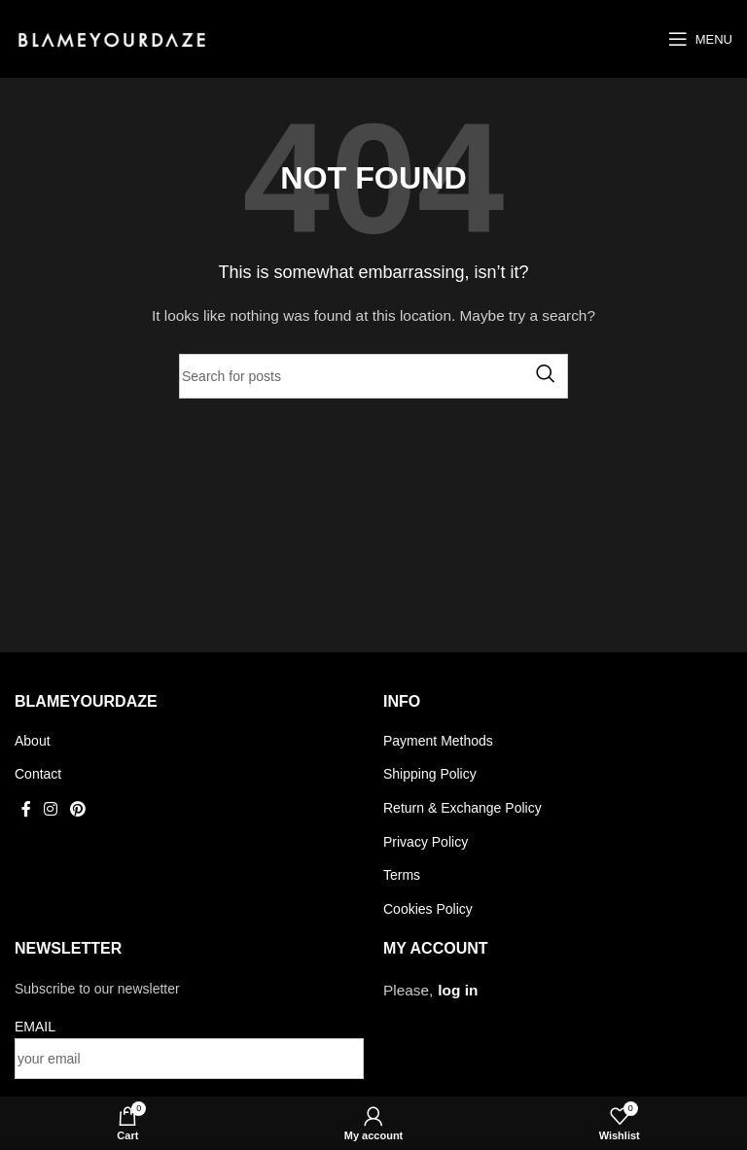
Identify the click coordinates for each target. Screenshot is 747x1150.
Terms (401, 875)
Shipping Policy (430, 774)
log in (458, 990)
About (33, 741)
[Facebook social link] (26, 809)
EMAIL (35, 1026)
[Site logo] (112, 38)
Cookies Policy (428, 909)
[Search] (373, 376)
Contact (38, 774)
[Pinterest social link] (78, 809)
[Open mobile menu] (700, 38)
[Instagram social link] (50, 809)
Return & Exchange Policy (462, 808)
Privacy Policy (425, 842)
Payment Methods (438, 741)
